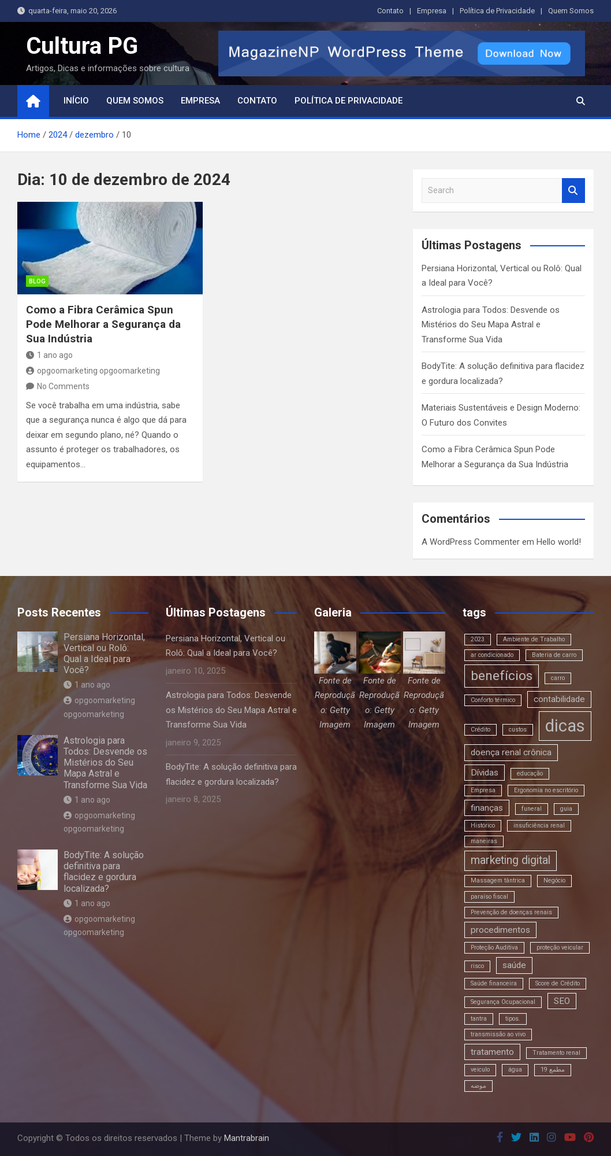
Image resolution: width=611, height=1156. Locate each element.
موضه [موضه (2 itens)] (478, 1085)
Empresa (431, 10)
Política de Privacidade (497, 10)
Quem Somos (571, 10)
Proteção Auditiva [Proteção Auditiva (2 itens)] (494, 947)
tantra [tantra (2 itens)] (479, 1018)
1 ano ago (49, 355)
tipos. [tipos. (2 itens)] (512, 1018)
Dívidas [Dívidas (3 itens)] (484, 772)
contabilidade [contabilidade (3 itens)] (559, 699)
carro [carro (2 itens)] (558, 678)
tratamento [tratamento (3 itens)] (492, 1052)
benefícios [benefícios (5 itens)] (501, 676)
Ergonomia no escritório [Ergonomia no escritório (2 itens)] (546, 790)
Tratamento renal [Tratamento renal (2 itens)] (556, 1053)
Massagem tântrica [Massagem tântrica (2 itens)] (498, 880)
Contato (390, 10)
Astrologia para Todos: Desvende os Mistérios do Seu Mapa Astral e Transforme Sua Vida (491, 325)
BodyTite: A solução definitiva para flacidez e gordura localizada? (104, 872)
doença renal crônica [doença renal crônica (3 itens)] (511, 752)
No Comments (63, 386)
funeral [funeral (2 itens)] (531, 808)
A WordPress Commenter (471, 542)
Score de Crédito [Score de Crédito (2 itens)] (557, 983)
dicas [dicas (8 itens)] (565, 726)
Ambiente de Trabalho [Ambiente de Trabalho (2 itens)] (534, 639)
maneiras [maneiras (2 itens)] (484, 841)
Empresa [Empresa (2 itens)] (483, 790)
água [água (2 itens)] (515, 1069)
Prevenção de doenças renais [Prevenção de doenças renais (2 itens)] (511, 912)
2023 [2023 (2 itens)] (478, 639)
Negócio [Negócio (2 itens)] (554, 880)
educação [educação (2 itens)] (530, 773)
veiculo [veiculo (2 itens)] (480, 1069)
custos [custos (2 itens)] (518, 729)
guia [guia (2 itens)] (566, 808)
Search (573, 190)
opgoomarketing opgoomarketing (93, 370)
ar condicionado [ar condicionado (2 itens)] (492, 655)
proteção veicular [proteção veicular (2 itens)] (560, 947)
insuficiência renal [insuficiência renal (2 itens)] (539, 825)
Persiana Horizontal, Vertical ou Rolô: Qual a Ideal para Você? (104, 653)
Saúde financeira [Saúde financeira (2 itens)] (494, 983)
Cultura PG (82, 46)
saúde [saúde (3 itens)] (514, 965)
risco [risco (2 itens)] (477, 966)
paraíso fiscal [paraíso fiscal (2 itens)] (489, 896)
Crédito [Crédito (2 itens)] (480, 729)
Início (76, 100)
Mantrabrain (246, 1138)
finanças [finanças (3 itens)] (487, 808)
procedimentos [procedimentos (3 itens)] (500, 930)
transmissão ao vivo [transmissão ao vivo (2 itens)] (498, 1034)
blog (37, 281)
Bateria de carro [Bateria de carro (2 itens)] (554, 655)
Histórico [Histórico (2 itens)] (483, 825)
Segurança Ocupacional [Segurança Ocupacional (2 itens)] (503, 1002)
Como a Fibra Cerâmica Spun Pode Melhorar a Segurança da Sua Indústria (103, 324)
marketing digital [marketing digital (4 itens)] (510, 860)
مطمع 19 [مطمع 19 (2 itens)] (553, 1069)
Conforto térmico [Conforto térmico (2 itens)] (493, 700)
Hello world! (559, 542)
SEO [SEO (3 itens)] (562, 1001)
